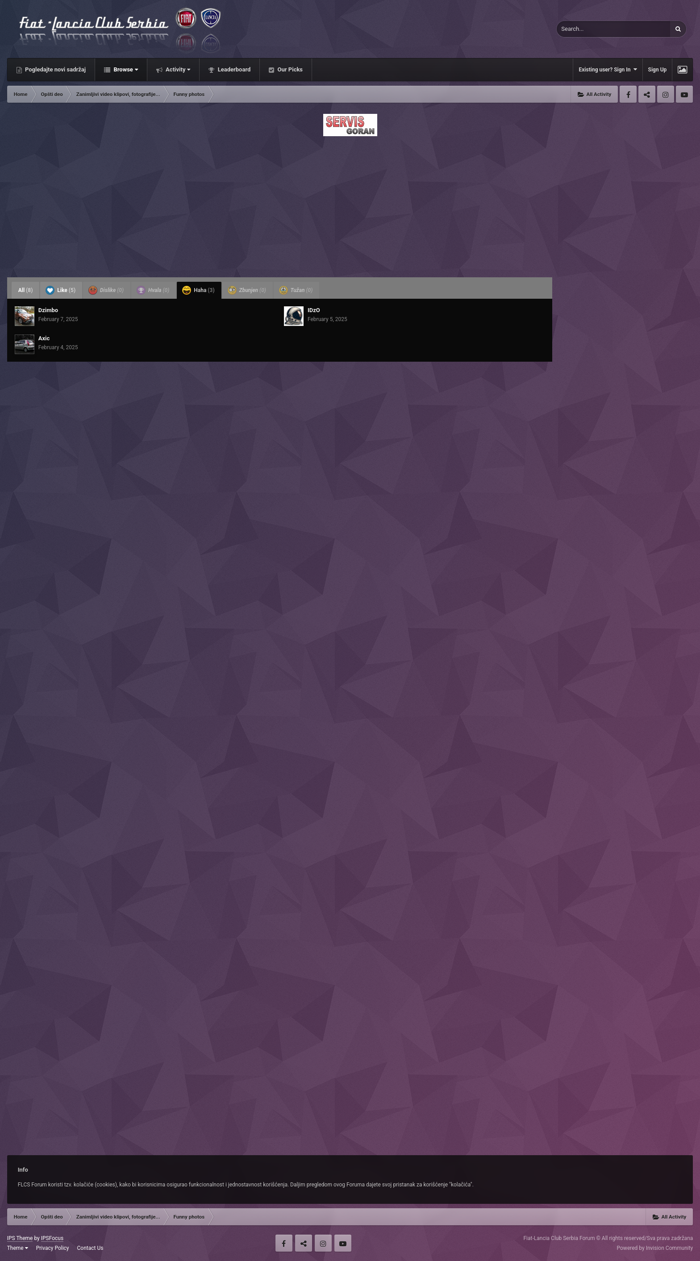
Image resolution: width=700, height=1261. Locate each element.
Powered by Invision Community (655, 1248)
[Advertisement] (350, 204)
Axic (44, 338)
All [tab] (25, 290)
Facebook (628, 94)
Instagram (665, 94)
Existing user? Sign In (608, 69)
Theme (17, 1248)
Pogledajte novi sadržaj (55, 69)
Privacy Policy (52, 1248)
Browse (125, 69)
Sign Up (657, 70)
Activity (177, 69)
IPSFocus (52, 1238)
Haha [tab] (198, 290)
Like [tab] (60, 290)
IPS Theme (20, 1238)
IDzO (314, 310)
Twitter (646, 94)
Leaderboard (233, 69)
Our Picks (289, 69)
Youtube (684, 94)
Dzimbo (48, 310)
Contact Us (90, 1248)
